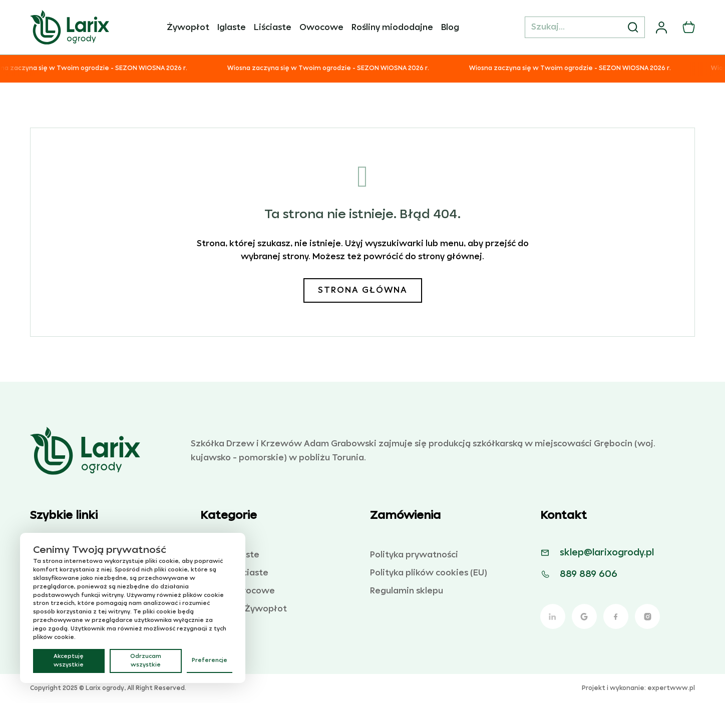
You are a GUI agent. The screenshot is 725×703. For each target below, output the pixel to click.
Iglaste (231, 28)
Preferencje (209, 660)
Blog (450, 28)
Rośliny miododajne (392, 28)
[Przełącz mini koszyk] (688, 27)
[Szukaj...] (585, 27)
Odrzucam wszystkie (145, 660)
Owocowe (321, 28)
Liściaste (272, 28)
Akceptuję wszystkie (69, 660)
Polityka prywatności (414, 555)
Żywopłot (188, 28)
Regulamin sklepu (406, 591)
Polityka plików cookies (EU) (428, 573)
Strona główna (363, 290)
